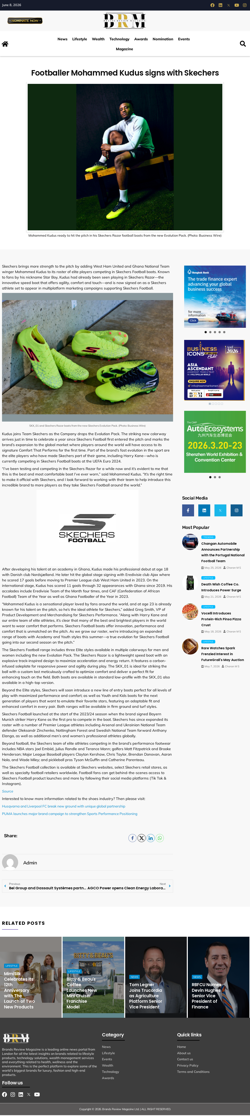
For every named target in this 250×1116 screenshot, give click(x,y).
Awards (141, 39)
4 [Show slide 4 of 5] (219, 405)
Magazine (124, 49)
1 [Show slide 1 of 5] (210, 405)
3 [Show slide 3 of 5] (216, 405)
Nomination (163, 39)
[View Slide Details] (215, 297)
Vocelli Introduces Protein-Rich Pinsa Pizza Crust (221, 619)
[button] (243, 45)
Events (184, 39)
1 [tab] (206, 333)
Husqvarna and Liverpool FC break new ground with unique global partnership (69, 807)
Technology (119, 39)
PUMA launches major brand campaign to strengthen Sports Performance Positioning (74, 814)
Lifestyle (79, 39)
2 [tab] (210, 333)
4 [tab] (219, 333)
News (62, 39)
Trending (208, 537)
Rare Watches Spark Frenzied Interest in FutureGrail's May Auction (222, 654)
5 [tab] (224, 333)
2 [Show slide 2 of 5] (213, 405)
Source (8, 792)
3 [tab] (215, 333)
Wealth (98, 39)
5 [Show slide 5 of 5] (222, 405)
